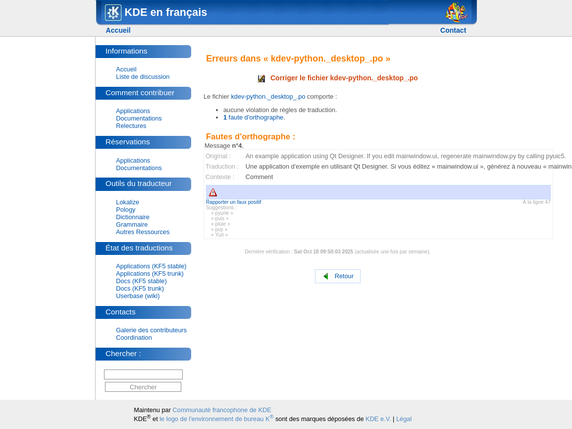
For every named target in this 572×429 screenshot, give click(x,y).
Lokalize (127, 202)
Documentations (138, 118)
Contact (453, 30)
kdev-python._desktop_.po (268, 96)
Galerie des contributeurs (151, 330)
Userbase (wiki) (137, 296)
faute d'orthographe (253, 117)
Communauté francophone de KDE (222, 410)
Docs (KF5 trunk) (140, 288)
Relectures (131, 125)
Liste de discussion (142, 76)
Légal (404, 419)
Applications (133, 111)
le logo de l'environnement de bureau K (216, 419)
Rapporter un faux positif (233, 202)
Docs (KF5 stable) (141, 281)
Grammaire (132, 224)
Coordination (134, 337)
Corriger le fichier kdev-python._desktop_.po (338, 78)
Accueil (118, 30)
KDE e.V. (378, 419)
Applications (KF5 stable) (151, 266)
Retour (338, 276)
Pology (125, 209)
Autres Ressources (142, 232)
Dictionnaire (133, 217)
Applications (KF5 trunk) (150, 273)
